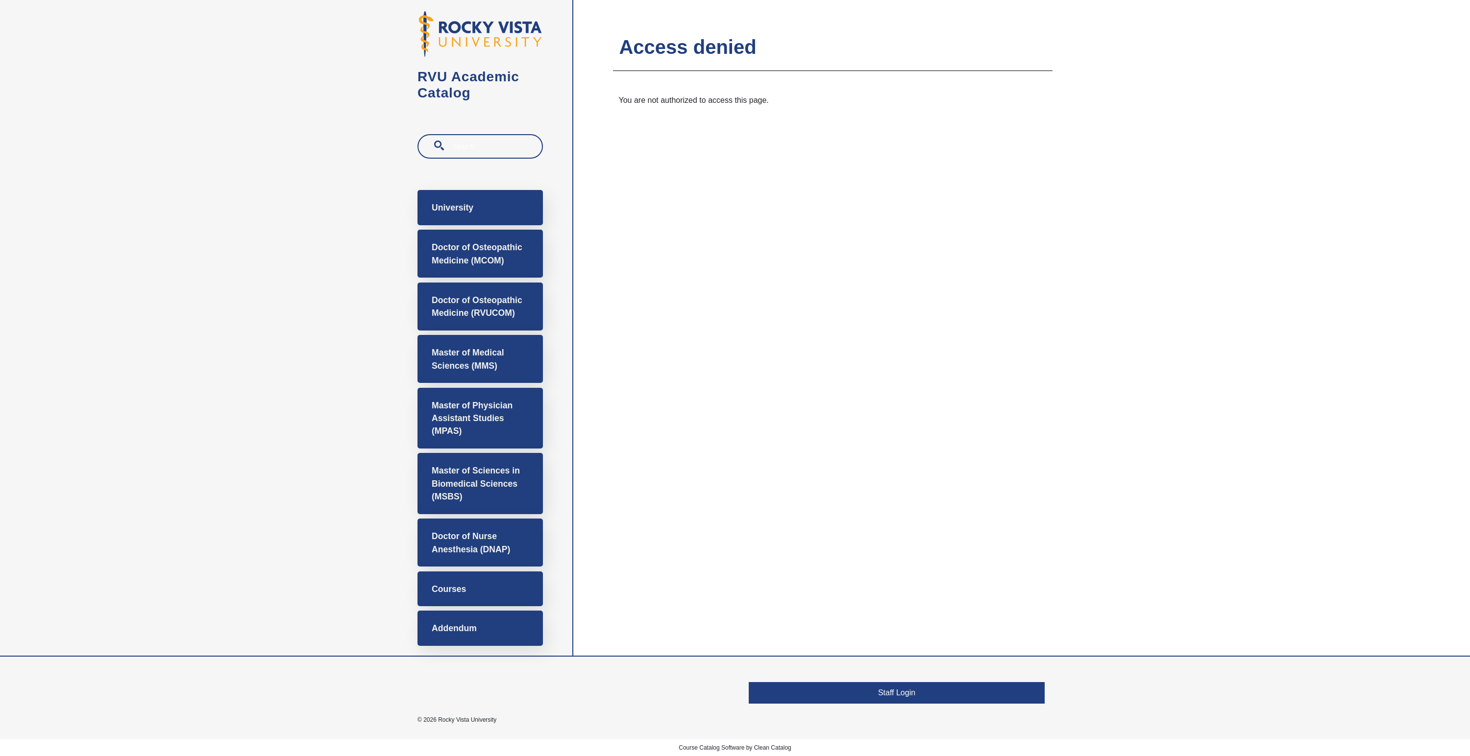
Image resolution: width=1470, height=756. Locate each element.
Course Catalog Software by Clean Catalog (735, 747)
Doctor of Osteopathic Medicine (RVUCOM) (477, 306)
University (452, 208)
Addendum (454, 628)
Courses (449, 589)
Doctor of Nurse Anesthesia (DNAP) (471, 542)
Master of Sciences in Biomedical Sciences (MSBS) (476, 483)
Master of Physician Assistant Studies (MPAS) (472, 418)
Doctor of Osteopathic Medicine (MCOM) (477, 253)
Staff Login (896, 692)
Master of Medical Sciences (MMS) (468, 359)
